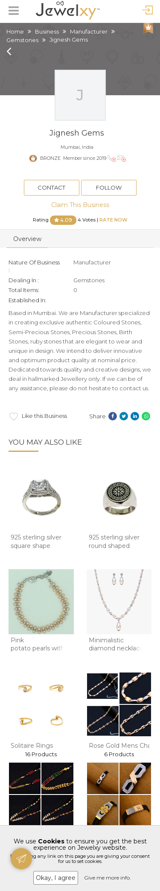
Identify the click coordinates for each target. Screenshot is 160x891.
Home (15, 31)
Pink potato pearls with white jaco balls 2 (37, 648)
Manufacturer (89, 31)
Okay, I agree (56, 878)
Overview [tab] (27, 239)
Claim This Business (80, 205)
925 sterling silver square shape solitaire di (36, 545)
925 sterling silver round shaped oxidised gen (114, 545)
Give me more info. (107, 877)
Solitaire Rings (32, 745)
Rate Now (113, 219)
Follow (109, 187)
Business (47, 31)
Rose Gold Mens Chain (122, 745)
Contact (51, 187)
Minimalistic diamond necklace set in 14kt (116, 648)
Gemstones (22, 40)
